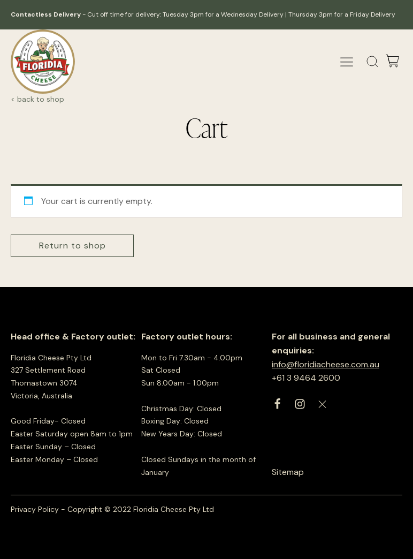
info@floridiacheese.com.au (325, 364)
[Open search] (373, 62)
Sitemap (288, 472)
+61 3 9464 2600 (306, 377)
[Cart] (392, 62)
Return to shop (72, 245)
